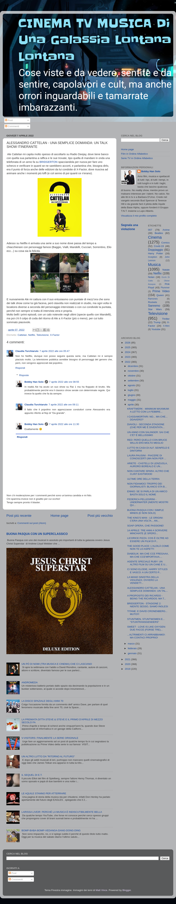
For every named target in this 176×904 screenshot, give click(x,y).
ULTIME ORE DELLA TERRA (143, 479)
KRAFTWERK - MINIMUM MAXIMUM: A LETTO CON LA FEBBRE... (148, 410)
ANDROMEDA (29, 682)
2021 (128, 659)
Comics (165, 242)
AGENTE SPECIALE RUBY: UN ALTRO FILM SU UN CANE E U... (147, 563)
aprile (131, 404)
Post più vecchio (100, 515)
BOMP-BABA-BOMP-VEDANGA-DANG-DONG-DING (50, 830)
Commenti (12, 126)
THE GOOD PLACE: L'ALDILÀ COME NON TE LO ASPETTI (148, 547)
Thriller (166, 318)
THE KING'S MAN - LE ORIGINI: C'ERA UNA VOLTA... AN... (145, 519)
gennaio (132, 653)
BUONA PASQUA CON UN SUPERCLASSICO (37, 533)
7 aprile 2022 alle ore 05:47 (55, 351)
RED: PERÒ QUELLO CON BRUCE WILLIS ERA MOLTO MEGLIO (147, 441)
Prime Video (161, 291)
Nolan (151, 277)
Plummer (165, 287)
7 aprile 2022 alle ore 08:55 (64, 381)
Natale (166, 269)
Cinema (155, 237)
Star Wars (155, 309)
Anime (166, 229)
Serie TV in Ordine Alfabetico (137, 158)
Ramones (153, 298)
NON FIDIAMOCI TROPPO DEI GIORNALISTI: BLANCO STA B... (147, 485)
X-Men (166, 326)
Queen (160, 295)
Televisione (42, 335)
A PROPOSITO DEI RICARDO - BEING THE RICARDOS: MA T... (146, 597)
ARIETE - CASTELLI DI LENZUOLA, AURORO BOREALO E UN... (147, 465)
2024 (128, 352)
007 (150, 229)
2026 (128, 342)
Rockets (152, 302)
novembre (134, 370)
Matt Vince (101, 890)
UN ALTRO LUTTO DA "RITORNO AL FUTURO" (48, 756)
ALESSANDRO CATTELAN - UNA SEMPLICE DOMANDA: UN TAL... (147, 589)
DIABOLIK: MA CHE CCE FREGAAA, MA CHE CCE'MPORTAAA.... (148, 555)
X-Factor (55, 335)
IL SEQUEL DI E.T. (31, 775)
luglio (131, 390)
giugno (132, 395)
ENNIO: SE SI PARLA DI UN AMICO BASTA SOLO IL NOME (147, 493)
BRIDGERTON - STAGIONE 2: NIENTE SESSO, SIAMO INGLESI (147, 605)
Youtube (155, 329)
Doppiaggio (155, 249)
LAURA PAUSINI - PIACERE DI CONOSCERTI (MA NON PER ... (146, 457)
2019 (128, 669)
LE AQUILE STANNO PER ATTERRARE (43, 793)
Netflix (31, 335)
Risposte (24, 375)
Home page (60, 515)
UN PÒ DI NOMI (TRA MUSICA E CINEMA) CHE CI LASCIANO (56, 664)
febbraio (133, 648)
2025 (128, 347)
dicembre (133, 366)
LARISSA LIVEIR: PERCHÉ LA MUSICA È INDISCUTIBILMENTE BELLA (61, 812)
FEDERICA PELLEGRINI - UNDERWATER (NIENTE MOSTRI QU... (147, 502)
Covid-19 (159, 246)
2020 (128, 664)
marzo (131, 643)
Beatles (159, 233)
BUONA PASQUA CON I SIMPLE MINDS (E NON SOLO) (145, 511)
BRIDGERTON (48, 161)
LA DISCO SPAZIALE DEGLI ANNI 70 (42, 701)
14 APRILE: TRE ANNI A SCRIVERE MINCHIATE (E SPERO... (147, 532)
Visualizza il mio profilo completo (139, 215)
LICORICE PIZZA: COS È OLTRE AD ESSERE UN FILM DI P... (147, 539)
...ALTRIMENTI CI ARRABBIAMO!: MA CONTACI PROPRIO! (146, 636)
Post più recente (19, 515)
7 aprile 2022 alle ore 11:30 (64, 424)
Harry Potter (155, 253)
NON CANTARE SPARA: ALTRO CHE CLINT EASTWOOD (148, 472)
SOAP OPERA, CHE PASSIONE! (145, 525)
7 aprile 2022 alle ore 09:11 (64, 404)
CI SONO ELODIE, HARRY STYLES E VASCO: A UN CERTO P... (147, 571)
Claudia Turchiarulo (26, 351)
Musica (154, 264)
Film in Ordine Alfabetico (134, 153)
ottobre (132, 375)
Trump (157, 322)
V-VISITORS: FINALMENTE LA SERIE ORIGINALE (49, 738)
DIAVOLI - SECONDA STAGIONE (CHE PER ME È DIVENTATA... (146, 426)
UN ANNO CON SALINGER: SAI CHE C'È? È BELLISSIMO (148, 434)
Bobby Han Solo (34, 381)
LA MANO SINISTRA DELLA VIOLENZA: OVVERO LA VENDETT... (143, 580)
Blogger (126, 890)
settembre (134, 380)
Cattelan (22, 335)
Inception (152, 257)
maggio (132, 399)
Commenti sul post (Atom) (31, 523)
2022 (128, 362)
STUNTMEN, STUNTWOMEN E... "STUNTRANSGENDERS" (146, 620)
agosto (132, 385)
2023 (128, 357)
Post (9, 120)
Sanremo (154, 305)
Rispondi (20, 368)
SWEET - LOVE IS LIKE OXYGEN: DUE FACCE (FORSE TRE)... (146, 628)
